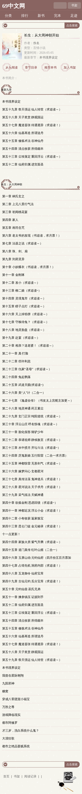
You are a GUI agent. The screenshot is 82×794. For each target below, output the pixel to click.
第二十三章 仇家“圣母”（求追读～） (27, 369)
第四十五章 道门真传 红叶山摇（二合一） (30, 550)
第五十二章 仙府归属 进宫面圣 (23, 164)
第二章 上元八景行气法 (18, 204)
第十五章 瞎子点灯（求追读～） (24, 306)
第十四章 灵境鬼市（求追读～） (24, 298)
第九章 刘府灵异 (13, 259)
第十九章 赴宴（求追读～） (21, 337)
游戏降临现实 (11, 715)
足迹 (73, 15)
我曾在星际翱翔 (13, 675)
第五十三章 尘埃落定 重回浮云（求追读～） (32, 156)
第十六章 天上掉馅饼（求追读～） (25, 314)
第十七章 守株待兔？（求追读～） (25, 322)
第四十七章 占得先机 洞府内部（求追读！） (32, 565)
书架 (74, 5)
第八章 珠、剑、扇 (15, 251)
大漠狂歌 (8, 738)
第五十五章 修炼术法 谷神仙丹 (23, 141)
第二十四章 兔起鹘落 (16, 377)
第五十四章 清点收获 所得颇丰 (23, 148)
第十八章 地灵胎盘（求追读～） (24, 330)
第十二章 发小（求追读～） (21, 282)
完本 (57, 15)
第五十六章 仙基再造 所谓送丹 (23, 133)
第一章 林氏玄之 (13, 196)
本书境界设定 (48, 57)
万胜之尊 (8, 707)
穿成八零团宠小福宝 (16, 699)
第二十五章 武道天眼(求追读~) (22, 385)
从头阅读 (11, 67)
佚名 (36, 43)
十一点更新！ (11, 534)
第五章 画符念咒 (13, 227)
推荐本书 (50, 67)
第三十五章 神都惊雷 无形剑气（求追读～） (32, 463)
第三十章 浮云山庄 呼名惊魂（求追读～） (30, 424)
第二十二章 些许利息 (16, 361)
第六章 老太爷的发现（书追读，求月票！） (31, 235)
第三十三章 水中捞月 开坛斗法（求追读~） (31, 447)
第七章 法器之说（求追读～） (22, 243)
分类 (8, 15)
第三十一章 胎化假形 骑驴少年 (23, 432)
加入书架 (70, 67)
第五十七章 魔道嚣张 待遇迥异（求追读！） (32, 125)
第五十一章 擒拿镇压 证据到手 (23, 597)
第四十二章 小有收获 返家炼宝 (23, 518)
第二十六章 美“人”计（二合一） (23, 392)
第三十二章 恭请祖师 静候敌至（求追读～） (32, 440)
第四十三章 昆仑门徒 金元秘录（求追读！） (32, 526)
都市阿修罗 (9, 722)
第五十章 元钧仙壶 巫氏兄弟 (21, 589)
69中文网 (13, 6)
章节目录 (31, 67)
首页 (6, 776)
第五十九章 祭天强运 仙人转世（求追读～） (32, 109)
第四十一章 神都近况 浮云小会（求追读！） (32, 510)
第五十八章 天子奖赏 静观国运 (23, 117)
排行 (24, 15)
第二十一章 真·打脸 (15, 353)
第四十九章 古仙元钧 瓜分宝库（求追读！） (32, 581)
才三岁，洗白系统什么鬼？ (20, 730)
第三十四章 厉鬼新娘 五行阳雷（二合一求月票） (35, 455)
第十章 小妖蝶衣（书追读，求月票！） (28, 267)
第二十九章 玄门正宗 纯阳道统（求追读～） (32, 416)
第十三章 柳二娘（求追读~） (21, 290)
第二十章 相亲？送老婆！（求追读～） (28, 345)
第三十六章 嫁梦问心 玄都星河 (23, 471)
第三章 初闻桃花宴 (15, 212)
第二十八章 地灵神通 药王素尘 (23, 408)
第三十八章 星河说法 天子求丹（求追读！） (32, 487)
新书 (41, 15)
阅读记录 (30, 776)
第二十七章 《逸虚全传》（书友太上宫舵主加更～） (37, 400)
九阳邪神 (8, 683)
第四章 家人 (10, 220)
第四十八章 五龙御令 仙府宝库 (23, 573)
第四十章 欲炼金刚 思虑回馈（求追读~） (30, 502)
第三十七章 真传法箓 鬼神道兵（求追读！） (32, 479)
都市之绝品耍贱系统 (16, 746)
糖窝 (5, 691)
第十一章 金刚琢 (13, 275)
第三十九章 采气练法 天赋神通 (23, 495)
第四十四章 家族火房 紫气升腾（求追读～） (32, 542)
